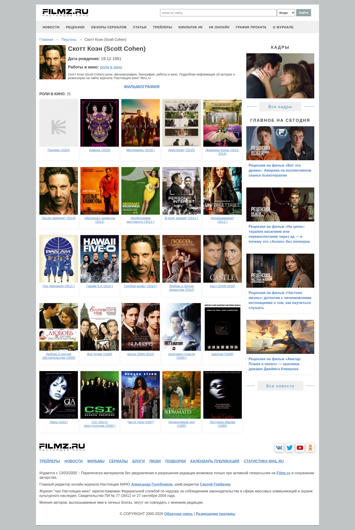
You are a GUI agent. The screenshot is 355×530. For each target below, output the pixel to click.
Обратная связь (178, 514)
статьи (139, 27)
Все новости (280, 386)
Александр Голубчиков (152, 484)
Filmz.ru (283, 473)
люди (155, 461)
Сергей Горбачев (215, 484)
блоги (138, 461)
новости (51, 27)
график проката (251, 27)
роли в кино (111, 67)
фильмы (95, 461)
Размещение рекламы (215, 514)
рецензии (75, 27)
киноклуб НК (190, 27)
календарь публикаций (214, 461)
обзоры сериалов (109, 27)
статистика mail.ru (264, 461)
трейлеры (162, 27)
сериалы (118, 461)
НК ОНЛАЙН (219, 27)
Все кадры (280, 107)
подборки (175, 461)
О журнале (283, 27)
